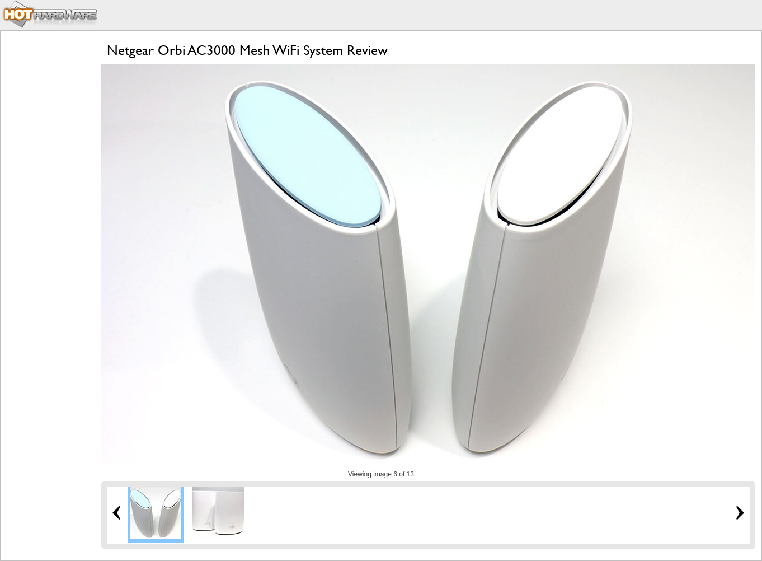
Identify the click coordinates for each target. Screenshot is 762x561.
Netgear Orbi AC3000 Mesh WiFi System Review (247, 50)
